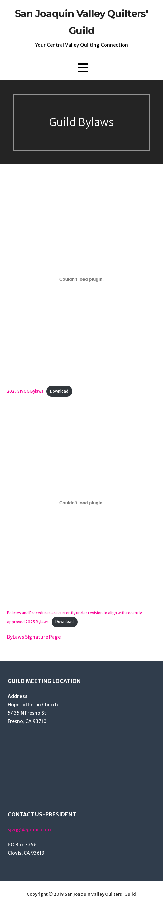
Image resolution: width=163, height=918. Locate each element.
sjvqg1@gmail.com (29, 830)
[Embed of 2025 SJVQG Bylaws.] (81, 279)
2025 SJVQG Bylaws (25, 391)
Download (59, 391)
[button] (83, 68)
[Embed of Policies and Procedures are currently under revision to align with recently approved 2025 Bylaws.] (81, 503)
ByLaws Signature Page (34, 637)
